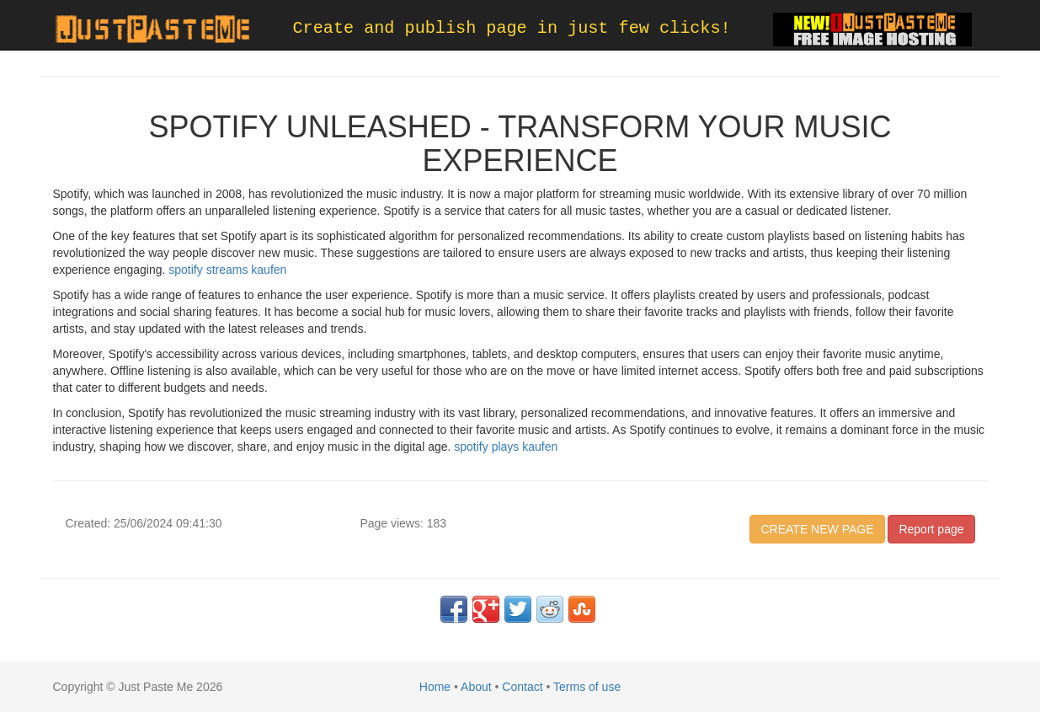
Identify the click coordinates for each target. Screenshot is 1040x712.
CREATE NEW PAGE (816, 529)
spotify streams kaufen (227, 269)
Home (435, 686)
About (476, 686)
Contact (522, 686)
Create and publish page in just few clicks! (512, 28)
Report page (931, 529)
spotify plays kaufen (505, 446)
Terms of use (587, 686)
